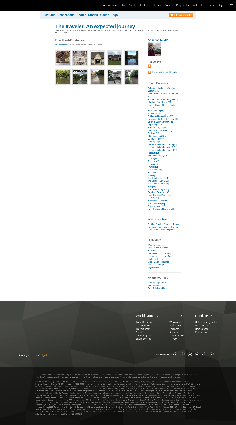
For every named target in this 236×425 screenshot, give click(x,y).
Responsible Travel (186, 5)
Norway (166, 227)
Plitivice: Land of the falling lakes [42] (164, 99)
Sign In (222, 5)
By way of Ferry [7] (156, 139)
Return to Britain (155, 285)
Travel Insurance (109, 5)
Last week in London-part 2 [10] (161, 147)
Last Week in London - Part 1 (160, 256)
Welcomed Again (155, 245)
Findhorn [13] (153, 133)
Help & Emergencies (206, 322)
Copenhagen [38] (155, 125)
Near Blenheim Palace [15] (159, 195)
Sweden (174, 227)
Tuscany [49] (153, 161)
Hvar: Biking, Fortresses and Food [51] (163, 95)
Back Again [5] (154, 142)
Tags (114, 15)
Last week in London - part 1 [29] (162, 150)
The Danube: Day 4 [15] (158, 184)
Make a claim (202, 325)
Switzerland (153, 230)
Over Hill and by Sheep (158, 248)
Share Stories (143, 338)
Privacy (173, 338)
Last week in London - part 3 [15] (162, 144)
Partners (174, 328)
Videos (104, 15)
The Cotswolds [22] (156, 203)
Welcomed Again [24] (157, 127)
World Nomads (17, 5)
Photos (81, 15)
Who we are (176, 322)
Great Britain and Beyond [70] (161, 209)
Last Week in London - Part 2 (160, 253)
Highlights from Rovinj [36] (159, 102)
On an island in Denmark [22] (160, 122)
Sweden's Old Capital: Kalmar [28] (163, 119)
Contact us (201, 332)
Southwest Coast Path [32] (159, 200)
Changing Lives (144, 335)
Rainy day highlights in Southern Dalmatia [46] (162, 89)
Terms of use (176, 335)
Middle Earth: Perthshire (158, 262)
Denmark (168, 224)
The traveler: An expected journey (95, 26)
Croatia (158, 224)
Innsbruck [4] (153, 172)
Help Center (207, 5)
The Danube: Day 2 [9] (158, 178)
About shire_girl (158, 40)
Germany (152, 227)
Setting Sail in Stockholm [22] (160, 116)
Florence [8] (153, 164)
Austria (151, 224)
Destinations (66, 15)
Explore (144, 5)
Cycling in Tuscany (156, 259)
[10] (158, 192)
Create (168, 5)
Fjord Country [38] (156, 110)
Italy (159, 227)
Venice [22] (152, 158)
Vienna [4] (152, 175)
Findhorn (151, 250)
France (176, 224)
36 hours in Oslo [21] (157, 113)
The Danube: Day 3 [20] (158, 181)
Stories (157, 5)
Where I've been (158, 219)
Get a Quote (143, 325)
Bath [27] (152, 186)
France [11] (153, 167)
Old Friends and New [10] (159, 136)
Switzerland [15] (155, 170)
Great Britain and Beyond (159, 288)
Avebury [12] (153, 198)
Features (49, 15)
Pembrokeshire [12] (156, 206)
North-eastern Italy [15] (158, 156)
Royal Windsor (154, 267)
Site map (174, 332)
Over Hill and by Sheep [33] (160, 130)
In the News (176, 325)
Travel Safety (129, 5)
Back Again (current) (157, 283)
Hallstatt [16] (153, 153)
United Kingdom (61, 44)
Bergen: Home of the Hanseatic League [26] (161, 106)
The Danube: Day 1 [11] (158, 189)
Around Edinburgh (156, 265)
